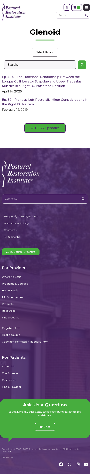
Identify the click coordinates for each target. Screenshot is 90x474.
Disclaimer (7, 457)
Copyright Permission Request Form (25, 341)
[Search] (86, 15)
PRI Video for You (13, 297)
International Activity (16, 223)
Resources (9, 310)
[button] (45, 427)
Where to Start (11, 276)
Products (8, 303)
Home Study (10, 290)
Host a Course (11, 334)
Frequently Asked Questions (21, 216)
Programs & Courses (15, 283)
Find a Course (10, 317)
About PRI (8, 366)
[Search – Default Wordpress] (40, 64)
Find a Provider (11, 386)
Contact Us (10, 229)
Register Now (11, 328)
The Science (10, 373)
